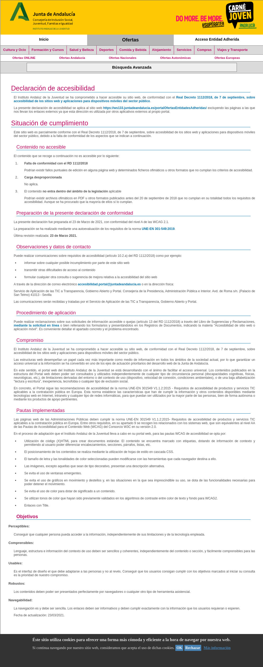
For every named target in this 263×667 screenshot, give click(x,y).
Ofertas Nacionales (122, 57)
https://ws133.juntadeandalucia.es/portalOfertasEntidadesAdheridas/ (155, 108)
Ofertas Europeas (227, 57)
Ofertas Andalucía (72, 57)
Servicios (184, 50)
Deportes (106, 50)
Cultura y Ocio (14, 50)
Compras (204, 50)
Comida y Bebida (133, 50)
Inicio (44, 39)
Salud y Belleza (81, 50)
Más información (217, 648)
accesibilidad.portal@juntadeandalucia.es (109, 284)
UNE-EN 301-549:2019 (158, 229)
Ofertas (130, 39)
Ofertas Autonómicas (175, 57)
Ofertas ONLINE (23, 57)
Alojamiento (161, 50)
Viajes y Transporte (232, 50)
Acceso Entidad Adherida (217, 39)
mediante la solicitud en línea (36, 325)
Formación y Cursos (48, 50)
